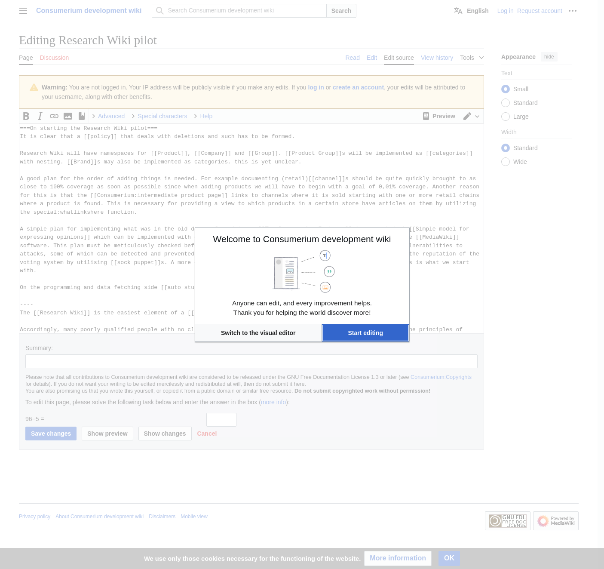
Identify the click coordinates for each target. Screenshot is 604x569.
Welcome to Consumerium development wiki (302, 239)
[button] (258, 332)
